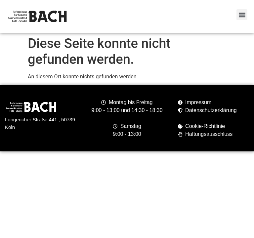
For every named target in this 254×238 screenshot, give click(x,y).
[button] (241, 14)
